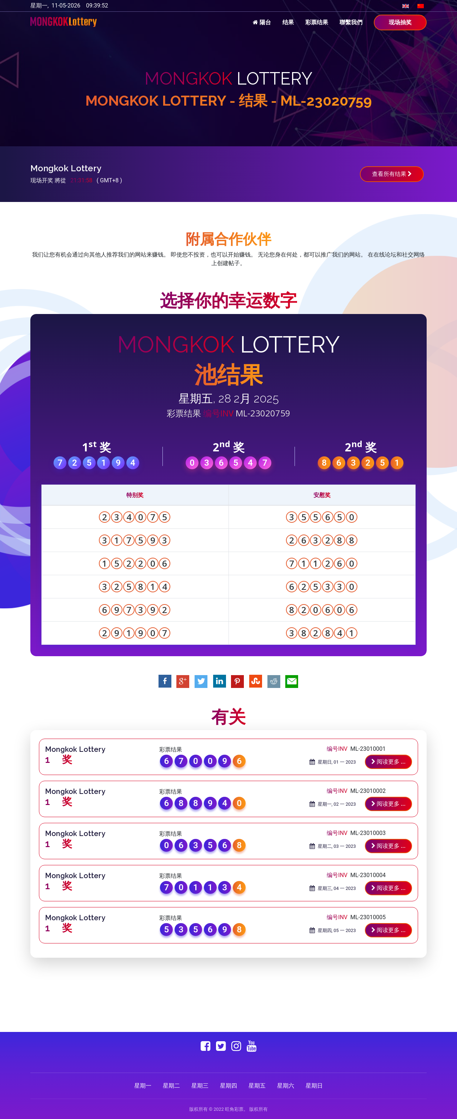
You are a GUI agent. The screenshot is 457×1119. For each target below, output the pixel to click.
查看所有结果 (392, 174)
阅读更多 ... (388, 761)
